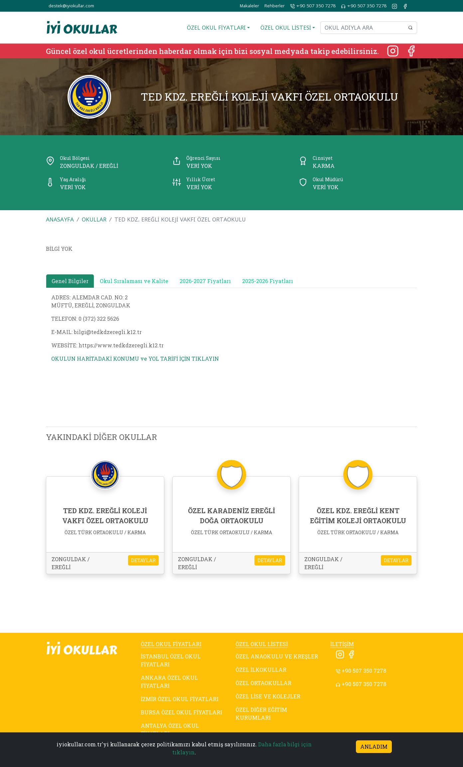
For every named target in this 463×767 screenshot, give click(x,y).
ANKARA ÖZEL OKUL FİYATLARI (169, 681)
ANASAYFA (60, 219)
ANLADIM (373, 746)
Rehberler (274, 5)
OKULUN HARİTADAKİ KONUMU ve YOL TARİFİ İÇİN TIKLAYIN (135, 358)
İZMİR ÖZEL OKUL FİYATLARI (180, 698)
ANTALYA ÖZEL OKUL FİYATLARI (170, 729)
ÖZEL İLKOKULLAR (260, 669)
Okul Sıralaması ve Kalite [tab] (134, 280)
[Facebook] (411, 50)
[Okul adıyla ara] (362, 27)
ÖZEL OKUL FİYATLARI (171, 643)
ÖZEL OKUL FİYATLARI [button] (216, 28)
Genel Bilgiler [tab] (70, 280)
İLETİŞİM (342, 643)
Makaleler (249, 5)
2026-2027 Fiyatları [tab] (205, 280)
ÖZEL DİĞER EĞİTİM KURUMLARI (261, 713)
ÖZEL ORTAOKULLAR (263, 682)
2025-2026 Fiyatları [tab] (267, 280)
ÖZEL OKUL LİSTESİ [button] (285, 28)
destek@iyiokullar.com (71, 5)
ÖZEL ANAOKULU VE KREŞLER (276, 656)
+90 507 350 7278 (313, 6)
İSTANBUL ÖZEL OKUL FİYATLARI (171, 660)
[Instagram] (393, 50)
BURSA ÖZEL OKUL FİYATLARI (181, 712)
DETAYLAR (143, 560)
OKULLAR (94, 219)
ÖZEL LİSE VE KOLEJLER (267, 696)
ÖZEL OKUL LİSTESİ (261, 643)
